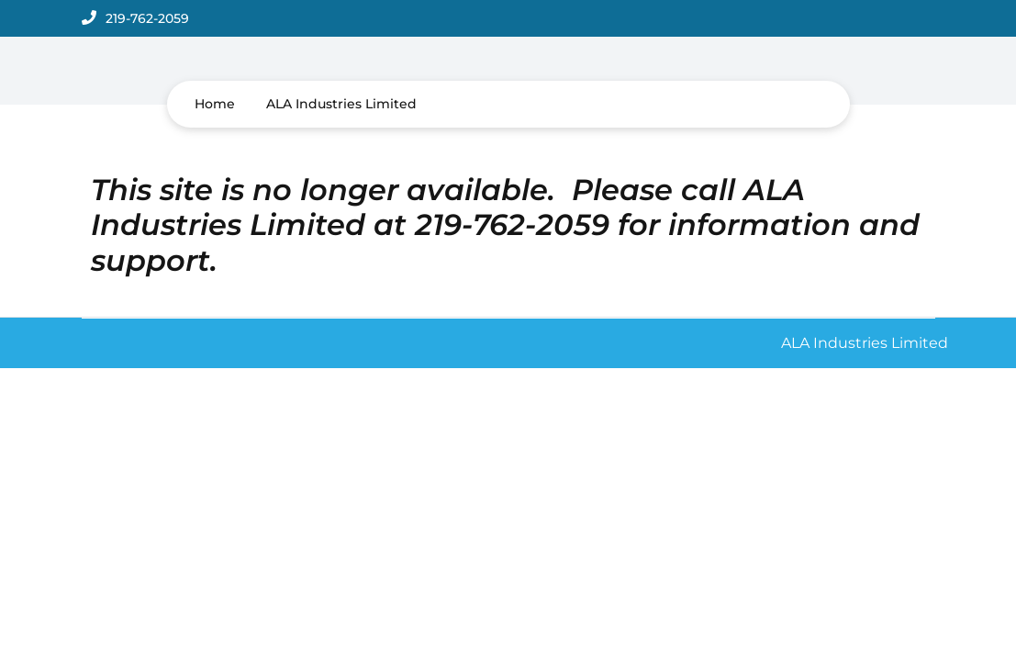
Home (215, 103)
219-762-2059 (147, 18)
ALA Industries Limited (341, 103)
